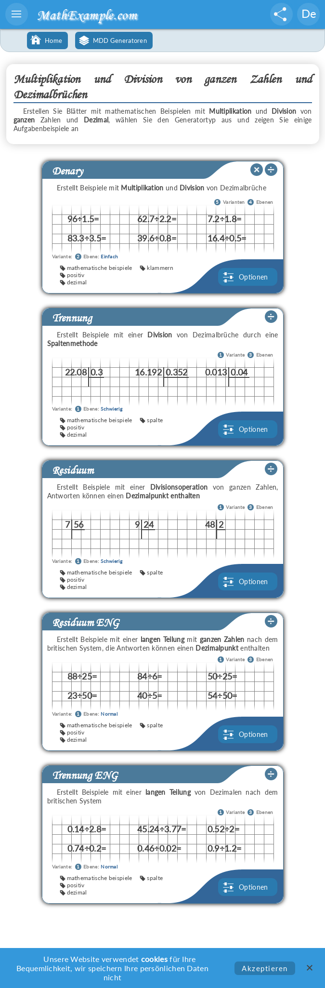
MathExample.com (87, 15)
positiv (76, 275)
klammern (160, 267)
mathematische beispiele (99, 267)
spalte (155, 420)
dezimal (77, 282)
